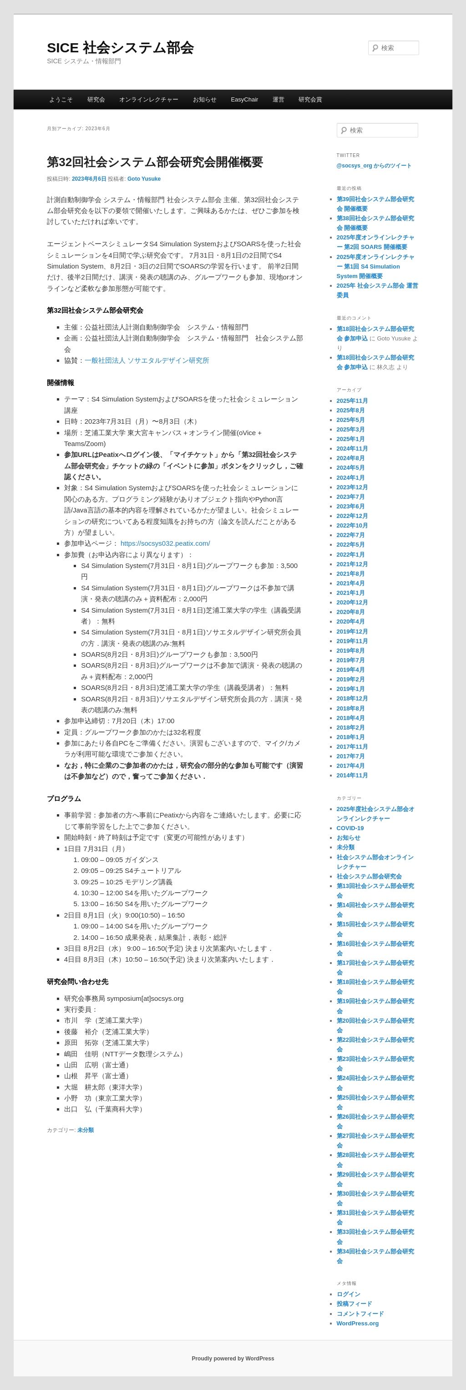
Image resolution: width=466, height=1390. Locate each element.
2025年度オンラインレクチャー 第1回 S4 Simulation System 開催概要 (376, 266)
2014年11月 (352, 775)
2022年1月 (351, 554)
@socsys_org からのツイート (374, 165)
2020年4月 (351, 621)
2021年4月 (351, 583)
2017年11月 (352, 746)
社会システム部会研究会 (369, 876)
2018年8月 (351, 708)
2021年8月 (351, 573)
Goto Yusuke (144, 179)
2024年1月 (351, 477)
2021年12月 (352, 564)
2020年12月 (352, 602)
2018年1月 (351, 737)
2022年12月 (352, 515)
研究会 (96, 99)
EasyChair (244, 99)
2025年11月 (352, 400)
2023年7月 (351, 496)
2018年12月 (352, 698)
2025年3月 (351, 429)
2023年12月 (352, 487)
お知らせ (205, 99)
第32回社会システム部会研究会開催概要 (155, 162)
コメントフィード (360, 1313)
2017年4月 (351, 765)
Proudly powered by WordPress (233, 1358)
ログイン (348, 1294)
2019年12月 (352, 631)
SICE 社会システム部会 (120, 47)
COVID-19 (350, 828)
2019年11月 (352, 641)
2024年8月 (351, 458)
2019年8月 (351, 650)
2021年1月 (351, 592)
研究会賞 (310, 99)
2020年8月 (351, 612)
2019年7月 (351, 660)
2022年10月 (352, 525)
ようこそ (61, 99)
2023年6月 (351, 506)
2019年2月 (351, 679)
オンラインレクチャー (148, 99)
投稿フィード (354, 1303)
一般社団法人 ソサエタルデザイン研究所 (147, 360)
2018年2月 (351, 727)
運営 (278, 99)
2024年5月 (351, 467)
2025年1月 (351, 439)
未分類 (85, 1130)
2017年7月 (351, 756)
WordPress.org (358, 1323)
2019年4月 (351, 669)
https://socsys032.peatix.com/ (165, 543)
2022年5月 (351, 544)
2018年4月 (351, 718)
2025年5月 (351, 419)
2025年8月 (351, 410)
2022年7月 (351, 535)
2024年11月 (352, 448)
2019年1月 (351, 688)
